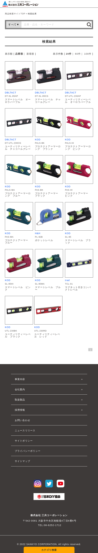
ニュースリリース (25, 430)
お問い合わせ (22, 420)
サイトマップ (22, 461)
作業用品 (35, 543)
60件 (78, 53)
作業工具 (35, 537)
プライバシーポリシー (28, 451)
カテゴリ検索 (49, 550)
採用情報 (20, 409)
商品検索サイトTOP (15, 13)
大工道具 (35, 532)
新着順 (30, 53)
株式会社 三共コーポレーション (49, 515)
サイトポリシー (24, 440)
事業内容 (20, 379)
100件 (87, 53)
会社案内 (20, 389)
